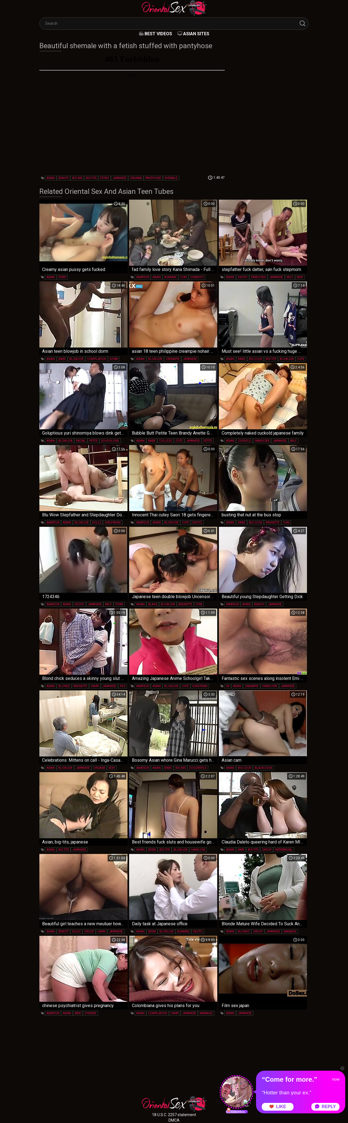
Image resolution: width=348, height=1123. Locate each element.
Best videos (158, 33)
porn (119, 604)
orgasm (136, 178)
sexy (300, 277)
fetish (104, 178)
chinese (90, 1013)
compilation (96, 358)
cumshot (197, 277)
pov (122, 686)
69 (227, 686)
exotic (243, 277)
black (152, 604)
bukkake (170, 277)
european (199, 686)
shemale (171, 178)
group (266, 849)
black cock (263, 767)
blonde (64, 686)
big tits (91, 178)
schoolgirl (110, 440)
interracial (284, 849)
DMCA (174, 1120)
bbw (241, 849)
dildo (76, 931)
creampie (173, 358)
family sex (258, 277)
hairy (95, 686)
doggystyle (197, 767)
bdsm (152, 849)
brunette (272, 522)
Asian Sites (196, 33)
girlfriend (113, 522)
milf (290, 277)
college (165, 440)
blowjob (76, 358)
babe (62, 358)
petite (93, 440)
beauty (63, 178)
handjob (198, 849)
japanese (119, 178)
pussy (62, 277)
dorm (114, 358)
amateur (142, 277)
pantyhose (153, 178)
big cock (255, 358)
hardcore (269, 686)
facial (81, 440)
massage (290, 931)
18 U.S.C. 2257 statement (174, 1115)
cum (183, 277)
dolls (96, 522)
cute (300, 358)
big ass (77, 178)
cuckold (244, 440)
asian (51, 178)
